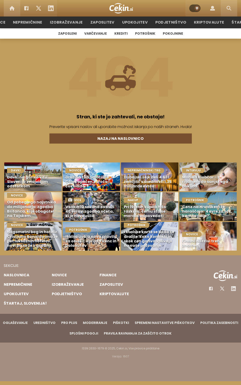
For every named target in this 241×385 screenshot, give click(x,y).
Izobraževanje (71, 22)
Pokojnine (173, 33)
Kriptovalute (203, 22)
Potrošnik (145, 33)
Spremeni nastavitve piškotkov (165, 322)
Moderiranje (95, 322)
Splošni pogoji (83, 333)
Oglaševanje (15, 322)
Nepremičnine (35, 22)
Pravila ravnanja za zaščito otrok (138, 333)
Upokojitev (135, 22)
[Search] (229, 8)
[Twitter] (38, 8)
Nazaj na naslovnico (120, 138)
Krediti (121, 33)
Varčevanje (95, 33)
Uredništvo (44, 322)
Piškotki (121, 322)
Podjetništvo (168, 22)
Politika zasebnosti (219, 322)
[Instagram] (233, 288)
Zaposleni (67, 33)
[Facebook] (26, 8)
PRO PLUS (69, 322)
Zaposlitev (105, 22)
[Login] (212, 8)
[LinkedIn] (51, 8)
